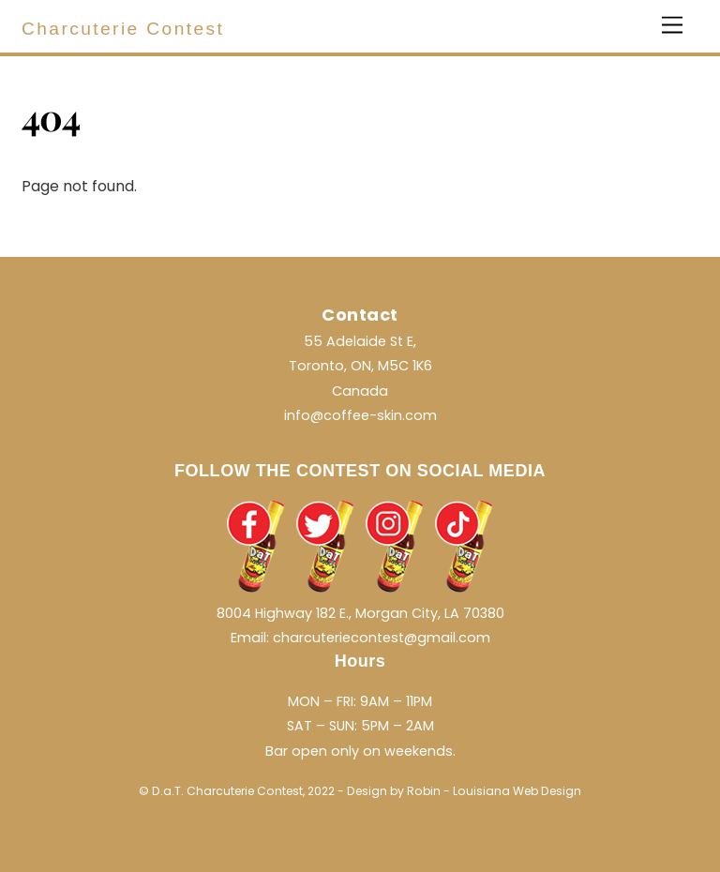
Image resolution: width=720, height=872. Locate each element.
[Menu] (672, 26)
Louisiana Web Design (517, 791)
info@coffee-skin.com (360, 415)
